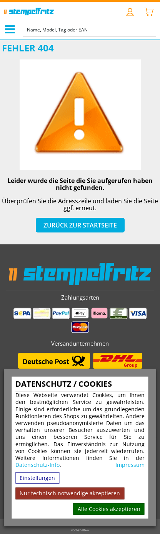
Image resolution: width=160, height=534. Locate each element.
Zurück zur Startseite (80, 225)
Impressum (130, 464)
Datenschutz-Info (37, 464)
